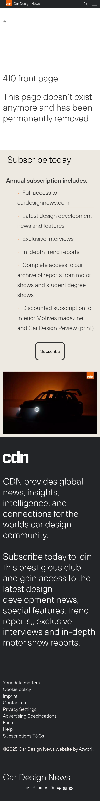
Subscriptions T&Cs (23, 736)
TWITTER (47, 792)
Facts (8, 722)
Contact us (14, 702)
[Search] (85, 4)
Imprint (10, 696)
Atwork (85, 749)
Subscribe (50, 351)
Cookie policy (17, 689)
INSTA (53, 792)
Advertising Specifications (30, 716)
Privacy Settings (19, 709)
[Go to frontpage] (22, 3)
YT (40, 792)
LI (28, 792)
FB (34, 792)
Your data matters (21, 683)
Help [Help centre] (8, 729)
